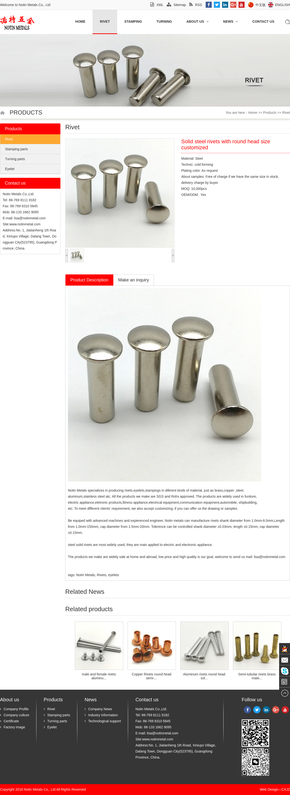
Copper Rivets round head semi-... (151, 676)
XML (156, 5)
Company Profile (14, 709)
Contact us (263, 21)
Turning (164, 21)
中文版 (260, 5)
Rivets (101, 575)
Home (80, 21)
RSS (195, 5)
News (230, 21)
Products (269, 113)
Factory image (12, 727)
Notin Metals (77, 490)
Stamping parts (16, 149)
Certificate (9, 721)
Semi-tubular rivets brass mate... (257, 676)
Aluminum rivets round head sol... (204, 676)
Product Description (89, 280)
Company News (98, 709)
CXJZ (286, 789)
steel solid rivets (80, 545)
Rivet (105, 21)
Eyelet (9, 169)
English (282, 5)
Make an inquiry (133, 280)
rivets (215, 521)
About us (197, 21)
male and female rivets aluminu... (99, 676)
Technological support (103, 721)
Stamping (133, 21)
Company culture (14, 715)
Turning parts (15, 159)
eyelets (139, 490)
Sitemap (176, 5)
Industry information (101, 715)
